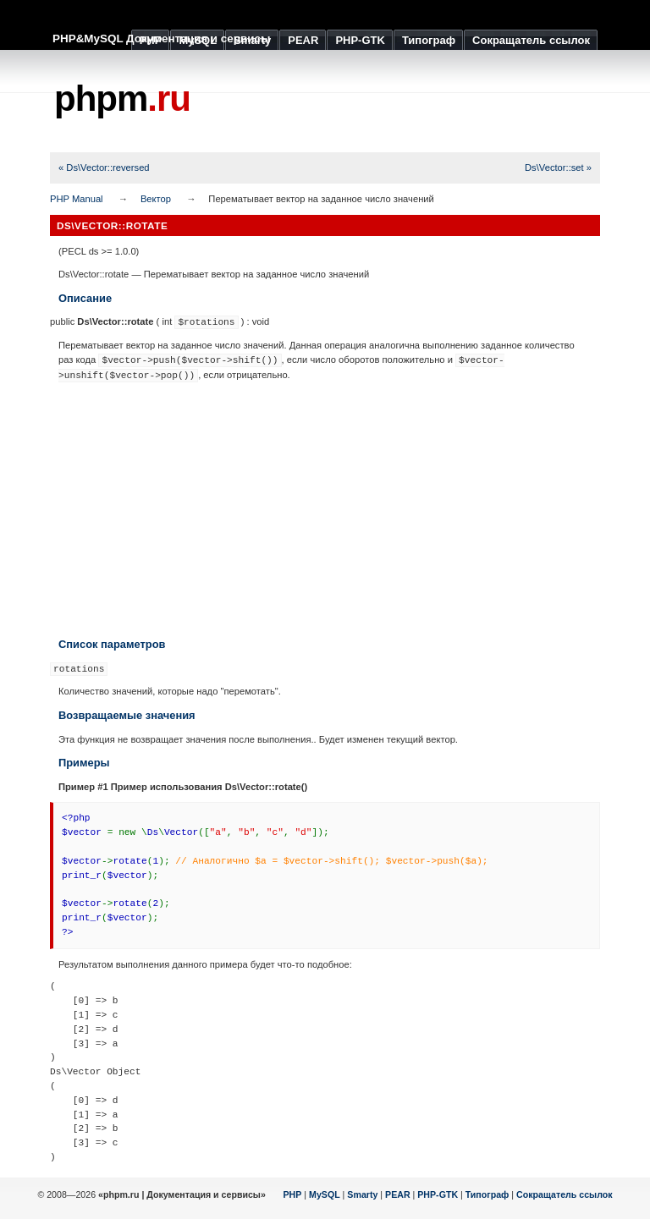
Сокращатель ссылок (564, 1194)
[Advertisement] (325, 509)
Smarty (362, 1194)
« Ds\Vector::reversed (104, 167)
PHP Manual (76, 199)
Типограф (487, 1194)
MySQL (324, 1194)
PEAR (397, 1194)
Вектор (155, 199)
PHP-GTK (437, 1194)
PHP (293, 1194)
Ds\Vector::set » (558, 167)
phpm (122, 98)
